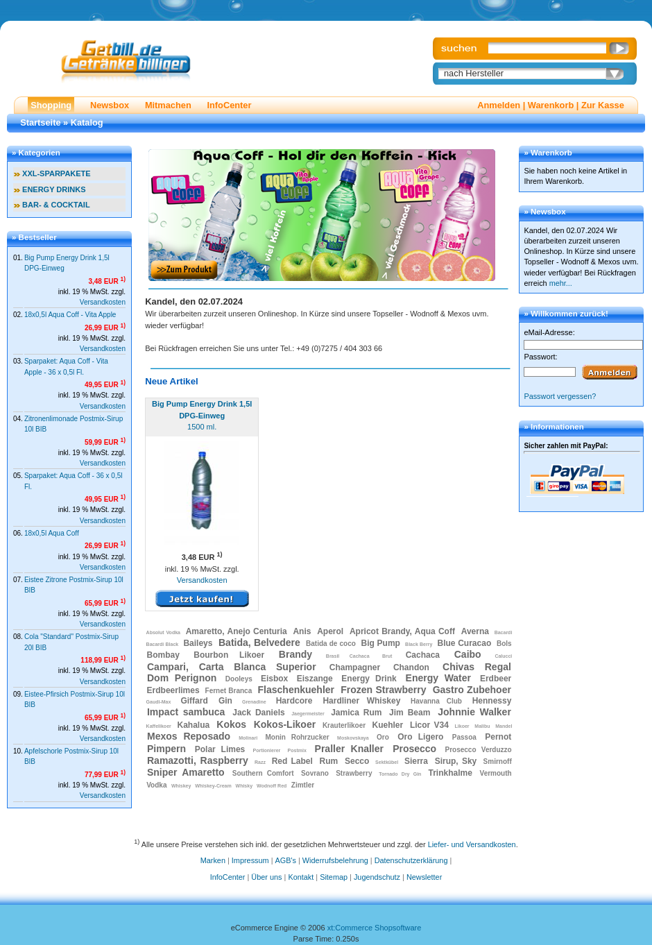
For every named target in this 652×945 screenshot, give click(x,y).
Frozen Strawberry (383, 689)
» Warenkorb (548, 152)
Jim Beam (409, 712)
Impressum (250, 860)
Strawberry (354, 773)
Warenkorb (551, 105)
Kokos (231, 724)
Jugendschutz (377, 877)
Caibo (467, 654)
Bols (504, 643)
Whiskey (181, 785)
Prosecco (414, 748)
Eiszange (315, 678)
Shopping (51, 105)
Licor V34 (429, 725)
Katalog (87, 122)
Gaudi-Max (158, 701)
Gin (225, 701)
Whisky (244, 785)
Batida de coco (331, 643)
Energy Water (438, 677)
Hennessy (492, 701)
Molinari (248, 737)
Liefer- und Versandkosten (472, 844)
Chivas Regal (477, 666)
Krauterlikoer (344, 725)
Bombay (163, 655)
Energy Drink (368, 678)
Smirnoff (497, 761)
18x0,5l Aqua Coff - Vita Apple (70, 314)
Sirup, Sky (456, 761)
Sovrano (315, 773)
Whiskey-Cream (213, 785)
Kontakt (301, 877)
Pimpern (166, 748)
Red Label (292, 761)
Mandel (503, 726)
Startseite (40, 122)
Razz (260, 762)
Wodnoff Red (271, 785)
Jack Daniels (258, 712)
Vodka (156, 785)
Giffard (193, 701)
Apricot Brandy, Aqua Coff (402, 631)
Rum (329, 761)
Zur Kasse (602, 105)
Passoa (464, 737)
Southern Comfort (263, 773)
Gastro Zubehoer (472, 689)
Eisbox (274, 678)
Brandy (295, 654)
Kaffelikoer (158, 726)
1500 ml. (202, 415)
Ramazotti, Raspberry (197, 760)
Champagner (354, 667)
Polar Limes (220, 749)
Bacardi (504, 632)
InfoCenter (229, 105)
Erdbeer (495, 678)
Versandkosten (103, 302)
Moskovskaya (353, 737)
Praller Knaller (349, 748)
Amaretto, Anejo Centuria (236, 631)
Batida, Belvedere (259, 642)
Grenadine (254, 701)
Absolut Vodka (163, 632)
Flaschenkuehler (296, 689)
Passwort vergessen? (560, 396)
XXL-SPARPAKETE (56, 173)
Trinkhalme (450, 773)
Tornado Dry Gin (400, 774)
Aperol (330, 631)
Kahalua (194, 725)
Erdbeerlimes (173, 690)
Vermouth (496, 773)
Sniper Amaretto (186, 772)
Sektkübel (386, 762)
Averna (475, 631)
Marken (212, 860)
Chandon (411, 667)
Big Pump (380, 643)
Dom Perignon (181, 677)
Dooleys (238, 679)
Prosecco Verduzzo (478, 750)
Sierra (416, 761)
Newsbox (109, 105)
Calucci (503, 656)
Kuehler (387, 725)
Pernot (498, 737)
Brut (387, 656)
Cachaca (423, 655)
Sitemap (334, 877)
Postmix (297, 750)
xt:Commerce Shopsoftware (374, 927)
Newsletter (424, 877)
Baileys (197, 643)
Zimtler (302, 785)
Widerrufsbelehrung (335, 860)
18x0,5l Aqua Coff (51, 533)
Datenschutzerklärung (411, 860)
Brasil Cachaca (348, 656)
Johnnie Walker (474, 711)
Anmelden (498, 105)
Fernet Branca (228, 691)
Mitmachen (168, 105)
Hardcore (294, 701)
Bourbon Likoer (229, 655)
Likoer (462, 726)
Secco (357, 761)
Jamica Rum (356, 712)
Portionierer (267, 750)
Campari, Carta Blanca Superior (231, 666)
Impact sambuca (186, 711)
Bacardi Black (162, 644)
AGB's (285, 860)
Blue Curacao (465, 643)
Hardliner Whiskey (361, 701)
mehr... (560, 283)
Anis (302, 631)
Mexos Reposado (188, 736)
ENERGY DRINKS (53, 189)
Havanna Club (436, 701)
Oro (383, 737)
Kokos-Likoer (285, 724)
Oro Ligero (420, 737)
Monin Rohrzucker (297, 737)
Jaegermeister (307, 713)
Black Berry (418, 644)
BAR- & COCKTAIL (56, 205)
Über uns (266, 877)
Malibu (482, 726)
